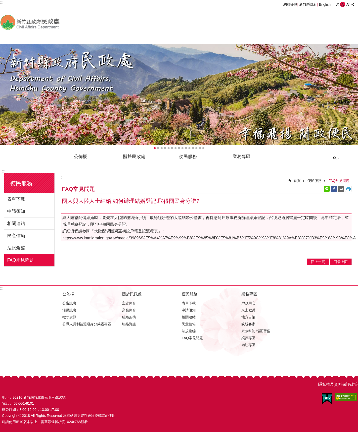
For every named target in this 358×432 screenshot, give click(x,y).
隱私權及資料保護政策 (338, 384)
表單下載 (16, 199)
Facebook (334, 189)
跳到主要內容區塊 (2, 2)
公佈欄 (80, 156)
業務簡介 (129, 310)
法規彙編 (16, 247)
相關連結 (16, 223)
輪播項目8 (179, 148)
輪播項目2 (158, 148)
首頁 (297, 181)
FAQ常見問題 (20, 260)
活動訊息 (69, 310)
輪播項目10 (186, 148)
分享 (353, 4)
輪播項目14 (200, 148)
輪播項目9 (182, 148)
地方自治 (248, 317)
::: (3, 171)
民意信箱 (16, 235)
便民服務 (188, 156)
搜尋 (336, 158)
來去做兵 (248, 310)
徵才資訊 (69, 317)
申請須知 (16, 211)
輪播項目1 (155, 148)
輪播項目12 (193, 148)
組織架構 (129, 317)
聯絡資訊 (129, 324)
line (327, 189)
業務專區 (242, 156)
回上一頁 (318, 262)
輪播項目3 (162, 148)
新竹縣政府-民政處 (56, 22)
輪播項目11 (189, 148)
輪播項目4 (165, 148)
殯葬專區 (248, 338)
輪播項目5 (169, 148)
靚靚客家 (248, 324)
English (325, 4)
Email (341, 189)
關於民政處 (134, 156)
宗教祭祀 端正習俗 (255, 331)
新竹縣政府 (308, 4)
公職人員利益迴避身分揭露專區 (86, 324)
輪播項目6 (172, 148)
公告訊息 (69, 303)
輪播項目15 (203, 148)
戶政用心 (248, 303)
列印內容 (348, 189)
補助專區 (248, 345)
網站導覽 (290, 4)
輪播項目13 (196, 148)
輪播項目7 (176, 148)
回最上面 (341, 262)
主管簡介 (129, 303)
